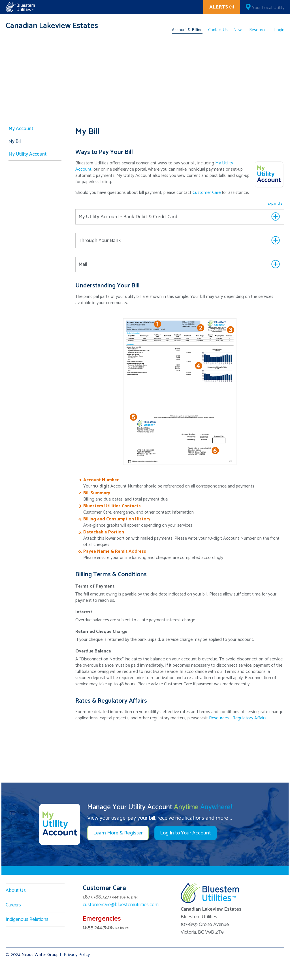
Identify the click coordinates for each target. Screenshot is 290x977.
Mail (82, 264)
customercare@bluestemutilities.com (121, 904)
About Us (16, 890)
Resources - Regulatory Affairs (237, 718)
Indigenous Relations (27, 919)
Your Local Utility (268, 8)
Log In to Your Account (185, 833)
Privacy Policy (77, 955)
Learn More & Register (118, 833)
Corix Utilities (20, 7)
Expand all (276, 203)
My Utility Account (27, 154)
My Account (20, 129)
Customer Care (207, 192)
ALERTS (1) (221, 7)
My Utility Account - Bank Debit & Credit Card (127, 217)
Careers (13, 905)
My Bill (14, 141)
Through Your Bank (99, 241)
